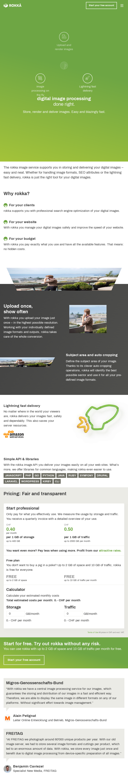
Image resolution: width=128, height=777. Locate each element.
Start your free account (101, 5)
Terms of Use (93, 632)
